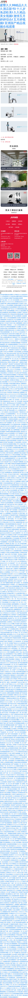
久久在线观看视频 (14, 972)
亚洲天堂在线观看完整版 (9, 444)
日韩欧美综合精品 (22, 751)
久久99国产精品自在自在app (8, 828)
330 (21, 287)
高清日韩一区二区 (9, 839)
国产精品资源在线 (5, 342)
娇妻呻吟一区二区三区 (22, 533)
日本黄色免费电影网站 (6, 538)
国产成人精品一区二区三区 (17, 408)
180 (23, 286)
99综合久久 (13, 696)
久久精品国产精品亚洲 (6, 920)
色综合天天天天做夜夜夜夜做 (11, 485)
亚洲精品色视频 (19, 376)
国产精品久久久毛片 (10, 488)
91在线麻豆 (5, 721)
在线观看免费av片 (5, 840)
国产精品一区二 (15, 963)
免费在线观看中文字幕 (15, 812)
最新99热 (10, 581)
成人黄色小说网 (12, 417)
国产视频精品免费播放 (21, 839)
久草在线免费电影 (5, 805)
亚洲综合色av (3, 362)
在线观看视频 (14, 906)
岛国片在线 (25, 890)
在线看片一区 (14, 584)
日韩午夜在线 (9, 453)
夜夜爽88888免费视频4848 (14, 545)
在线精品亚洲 (14, 860)
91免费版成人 (13, 947)
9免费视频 (5, 614)
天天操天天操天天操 (10, 323)
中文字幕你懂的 (10, 776)
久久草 (19, 415)
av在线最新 (11, 760)
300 (17, 287)
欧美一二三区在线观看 (21, 341)
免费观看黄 (10, 371)
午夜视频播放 (3, 542)
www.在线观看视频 (14, 586)
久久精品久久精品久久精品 (19, 666)
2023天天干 (7, 993)
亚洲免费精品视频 (12, 767)
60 (10, 286)
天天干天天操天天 (12, 397)
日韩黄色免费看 (4, 616)
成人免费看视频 (15, 429)
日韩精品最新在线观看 (14, 335)
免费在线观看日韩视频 (13, 693)
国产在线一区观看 (16, 990)
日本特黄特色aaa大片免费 (10, 559)
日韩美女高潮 (3, 328)
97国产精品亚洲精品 (5, 899)
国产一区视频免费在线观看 (7, 919)
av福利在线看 (7, 967)
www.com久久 (10, 700)
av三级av (25, 803)
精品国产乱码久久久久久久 (16, 579)
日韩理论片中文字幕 (10, 671)
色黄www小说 (18, 694)
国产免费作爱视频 (16, 686)
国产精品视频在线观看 (6, 710)
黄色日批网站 (7, 956)
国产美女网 (23, 538)
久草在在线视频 (16, 454)
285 (16, 287)
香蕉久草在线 (12, 362)
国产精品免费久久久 (12, 410)
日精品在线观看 (16, 367)
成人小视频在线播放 (12, 511)
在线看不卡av (21, 440)
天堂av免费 (11, 542)
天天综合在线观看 (12, 949)
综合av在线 (12, 595)
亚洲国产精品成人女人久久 (12, 881)
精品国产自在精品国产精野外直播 (18, 364)
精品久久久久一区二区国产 (9, 670)
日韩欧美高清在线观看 (14, 986)
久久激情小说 (9, 639)
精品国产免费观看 (19, 462)
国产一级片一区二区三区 (15, 883)
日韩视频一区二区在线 (8, 758)
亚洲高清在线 (13, 662)
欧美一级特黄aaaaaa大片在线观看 (12, 403)
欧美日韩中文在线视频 (16, 396)
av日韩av (23, 945)
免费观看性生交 (19, 758)
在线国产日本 (3, 734)
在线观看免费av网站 (18, 447)
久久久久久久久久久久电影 (9, 556)
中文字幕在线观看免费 (21, 919)
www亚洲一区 (9, 606)
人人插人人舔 (4, 490)
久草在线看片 (24, 910)
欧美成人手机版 (21, 805)
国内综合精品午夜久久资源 (17, 750)
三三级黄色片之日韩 (10, 988)
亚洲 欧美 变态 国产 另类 (16, 958)
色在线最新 (5, 862)
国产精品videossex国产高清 (12, 353)
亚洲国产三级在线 (22, 312)
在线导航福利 (9, 865)
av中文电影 (6, 678)
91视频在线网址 (21, 417)
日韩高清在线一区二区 (10, 415)
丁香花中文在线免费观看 (6, 502)
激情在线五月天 (11, 890)
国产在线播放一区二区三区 (18, 764)
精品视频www (9, 894)
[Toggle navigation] (26, 2)
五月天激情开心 (12, 476)
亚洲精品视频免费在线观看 (13, 431)
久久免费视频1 (7, 513)
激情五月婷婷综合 (5, 903)
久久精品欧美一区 (19, 641)
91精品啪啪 (4, 574)
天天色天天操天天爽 (11, 570)
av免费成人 (10, 622)
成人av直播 (9, 808)
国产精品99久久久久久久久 (19, 899)
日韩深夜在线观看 (14, 835)
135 (18, 286)
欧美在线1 (10, 574)
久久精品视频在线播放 (19, 780)
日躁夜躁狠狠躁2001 (10, 458)
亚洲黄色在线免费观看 (20, 730)
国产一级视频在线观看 (10, 833)
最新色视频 (5, 815)
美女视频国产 (12, 428)
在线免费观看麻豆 (18, 847)
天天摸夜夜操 (22, 851)
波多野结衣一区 (12, 799)
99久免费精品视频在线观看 (20, 501)
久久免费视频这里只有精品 (13, 790)
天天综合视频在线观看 (18, 470)
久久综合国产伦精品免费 (15, 707)
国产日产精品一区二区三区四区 (18, 632)
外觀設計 (10, 272)
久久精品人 (5, 972)
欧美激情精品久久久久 (10, 527)
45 (9, 286)
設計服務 (8, 224)
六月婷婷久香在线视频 (20, 865)
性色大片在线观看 (8, 694)
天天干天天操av (5, 577)
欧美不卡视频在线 (21, 879)
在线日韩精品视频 (7, 785)
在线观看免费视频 (15, 342)
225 (9, 287)
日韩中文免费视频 (8, 926)
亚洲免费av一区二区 (19, 931)
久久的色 (19, 767)
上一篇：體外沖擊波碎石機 (7, 137)
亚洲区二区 (11, 517)
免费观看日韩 (23, 536)
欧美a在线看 (3, 753)
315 (19, 287)
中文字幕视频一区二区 (20, 319)
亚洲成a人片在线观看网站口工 (16, 975)
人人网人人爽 (12, 940)
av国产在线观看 (5, 510)
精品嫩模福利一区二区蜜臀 (17, 577)
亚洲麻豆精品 (16, 821)
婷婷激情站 (8, 673)
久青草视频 (20, 728)
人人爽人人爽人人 (14, 915)
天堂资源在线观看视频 (15, 929)
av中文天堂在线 (18, 645)
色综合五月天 (3, 563)
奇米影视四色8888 (18, 974)
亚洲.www (21, 406)
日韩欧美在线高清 (19, 869)
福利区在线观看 (7, 981)
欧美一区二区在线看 (16, 401)
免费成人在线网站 (9, 451)
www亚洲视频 (4, 309)
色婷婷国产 (5, 364)
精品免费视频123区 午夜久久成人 (18, 540)
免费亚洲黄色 (22, 876)
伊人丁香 (7, 492)
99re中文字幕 (14, 406)
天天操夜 (5, 499)
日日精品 (20, 735)
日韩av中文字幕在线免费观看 (8, 326)
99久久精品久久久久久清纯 (12, 390)
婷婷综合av (3, 598)
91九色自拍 (3, 693)
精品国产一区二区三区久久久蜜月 (18, 531)
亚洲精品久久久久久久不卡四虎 (15, 824)
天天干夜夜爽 (19, 433)
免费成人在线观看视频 (20, 568)
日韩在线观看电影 (8, 483)
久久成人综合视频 (16, 842)
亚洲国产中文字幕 (18, 823)
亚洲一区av (19, 652)
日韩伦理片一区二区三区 (16, 435)
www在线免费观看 (20, 520)
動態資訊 (14, 224)
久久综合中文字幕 (19, 874)
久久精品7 (23, 881)
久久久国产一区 (23, 572)
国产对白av (11, 309)
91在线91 (21, 303)
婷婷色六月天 (6, 396)
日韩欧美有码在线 (15, 787)
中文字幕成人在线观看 (12, 887)
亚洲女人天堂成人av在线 (17, 478)
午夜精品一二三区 (12, 325)
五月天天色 (12, 522)
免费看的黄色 (7, 961)
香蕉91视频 (21, 954)
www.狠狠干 (22, 419)
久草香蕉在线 (15, 536)
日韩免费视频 (3, 417)
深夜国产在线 (11, 782)
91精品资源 (20, 374)
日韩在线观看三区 (22, 325)
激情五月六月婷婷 (13, 558)
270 (14, 287)
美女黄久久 (24, 821)
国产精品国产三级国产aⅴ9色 (10, 607)
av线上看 (19, 426)
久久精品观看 (17, 442)
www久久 (21, 911)
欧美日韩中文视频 (14, 333)
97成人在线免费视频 (8, 310)
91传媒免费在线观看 (15, 826)
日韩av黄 (9, 666)
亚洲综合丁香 (8, 680)
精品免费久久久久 (12, 634)
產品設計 (15, 272)
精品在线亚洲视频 (20, 776)
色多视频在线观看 (17, 803)
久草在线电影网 (17, 625)
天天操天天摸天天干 (11, 774)
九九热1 (13, 533)
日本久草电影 (13, 678)
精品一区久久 (10, 369)
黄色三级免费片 (8, 641)
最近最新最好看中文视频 (17, 486)
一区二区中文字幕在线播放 (20, 702)
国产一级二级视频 (5, 536)
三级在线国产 (14, 682)
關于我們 (11, 227)
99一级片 (2, 796)
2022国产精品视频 (8, 442)
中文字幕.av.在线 (19, 700)
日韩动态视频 (13, 456)
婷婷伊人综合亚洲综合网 (11, 412)
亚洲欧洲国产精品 (16, 321)
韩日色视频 (7, 792)
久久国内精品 (16, 796)
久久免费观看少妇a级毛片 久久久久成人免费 (13, 855)
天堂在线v (7, 963)
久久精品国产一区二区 (14, 563)
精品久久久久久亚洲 (5, 470)
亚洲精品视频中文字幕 (20, 305)
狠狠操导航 (19, 522)
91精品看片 (20, 991)
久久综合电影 (16, 920)
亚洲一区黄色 (6, 481)
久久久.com (16, 561)
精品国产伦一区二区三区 (19, 785)
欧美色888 (20, 977)
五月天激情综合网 (15, 424)
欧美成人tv (7, 995)
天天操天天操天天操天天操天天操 (13, 951)
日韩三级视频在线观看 (15, 721)
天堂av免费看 (16, 910)
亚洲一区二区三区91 (16, 995)
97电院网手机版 (14, 515)
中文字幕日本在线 (14, 494)
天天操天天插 (21, 744)
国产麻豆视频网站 (21, 465)
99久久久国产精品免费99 (17, 389)
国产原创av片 (12, 739)
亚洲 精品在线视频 (12, 789)
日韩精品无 (14, 792)
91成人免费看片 (18, 654)
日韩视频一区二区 (19, 742)
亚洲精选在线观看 (8, 737)
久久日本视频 (7, 936)
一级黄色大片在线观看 (20, 339)
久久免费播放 (6, 572)
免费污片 (2, 543)
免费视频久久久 (4, 399)
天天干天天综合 (21, 422)
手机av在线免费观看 (10, 879)
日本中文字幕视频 (8, 351)
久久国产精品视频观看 (6, 823)
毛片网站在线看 (19, 355)
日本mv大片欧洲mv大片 (6, 550)
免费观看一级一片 (9, 705)
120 (16, 286)
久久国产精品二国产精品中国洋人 (11, 908)
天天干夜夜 (20, 684)
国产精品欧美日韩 (5, 314)
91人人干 (18, 988)
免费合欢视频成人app (13, 718)
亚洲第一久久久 (8, 339)
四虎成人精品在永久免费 (9, 885)
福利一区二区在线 (14, 399)
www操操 (9, 847)
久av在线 (13, 967)
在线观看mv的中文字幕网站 (19, 901)
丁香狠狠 (6, 826)
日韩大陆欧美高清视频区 (10, 374)
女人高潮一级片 (20, 858)
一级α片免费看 (23, 888)
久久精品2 (24, 826)
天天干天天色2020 (22, 397)
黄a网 (7, 543)
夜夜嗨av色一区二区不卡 (11, 814)
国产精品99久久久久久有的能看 (16, 378)
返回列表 (3, 139)
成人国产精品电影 (7, 709)
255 (12, 287)
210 (7, 287)
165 (22, 286)
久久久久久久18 (17, 639)
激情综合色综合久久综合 (11, 801)
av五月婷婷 (3, 890)
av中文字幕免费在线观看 (9, 611)
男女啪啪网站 (7, 842)
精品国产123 (23, 895)
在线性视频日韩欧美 (14, 383)
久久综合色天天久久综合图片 (20, 575)
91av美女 (16, 373)
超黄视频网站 (15, 604)
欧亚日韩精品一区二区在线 (10, 851)
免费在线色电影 (6, 764)
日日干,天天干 (23, 808)
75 (12, 286)
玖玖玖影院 (9, 741)
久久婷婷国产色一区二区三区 (11, 358)
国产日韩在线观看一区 (14, 734)
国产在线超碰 (3, 810)
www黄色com (7, 385)
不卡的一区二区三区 (5, 771)
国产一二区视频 (4, 586)
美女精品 (17, 968)
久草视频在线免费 (7, 803)
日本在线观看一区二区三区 (10, 664)
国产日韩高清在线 (13, 348)
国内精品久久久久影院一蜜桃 (11, 405)
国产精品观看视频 (11, 547)
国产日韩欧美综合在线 (17, 714)
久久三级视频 (8, 437)
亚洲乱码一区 (4, 892)
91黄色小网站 (18, 446)
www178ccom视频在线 (9, 942)
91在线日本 (10, 319)
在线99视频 (3, 545)
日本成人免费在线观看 (13, 529)
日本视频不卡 (23, 405)
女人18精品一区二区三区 (10, 984)
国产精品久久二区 (16, 817)
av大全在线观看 (13, 490)
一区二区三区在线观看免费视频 (11, 945)
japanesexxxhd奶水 (5, 533)
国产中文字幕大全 (11, 387)
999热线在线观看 (4, 853)
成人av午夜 (21, 682)
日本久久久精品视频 (20, 310)
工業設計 (11, 44)
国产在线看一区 (18, 582)
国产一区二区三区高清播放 (19, 732)
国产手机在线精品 (14, 566)
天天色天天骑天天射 (13, 474)
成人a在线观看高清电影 (12, 748)
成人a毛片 (24, 415)
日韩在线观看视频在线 (10, 524)
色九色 (11, 499)
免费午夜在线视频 (9, 376)
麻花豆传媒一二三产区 (21, 542)
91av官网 (22, 506)
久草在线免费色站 (22, 984)
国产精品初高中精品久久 (17, 492)
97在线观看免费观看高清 (16, 815)
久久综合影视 (21, 332)
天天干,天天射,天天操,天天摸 (11, 888)
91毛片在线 (3, 392)
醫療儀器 (16, 44)
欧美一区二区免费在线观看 (17, 778)
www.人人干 (13, 751)
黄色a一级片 (12, 867)
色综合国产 (24, 952)
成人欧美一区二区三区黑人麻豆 (10, 565)
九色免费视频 (21, 510)
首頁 (6, 44)
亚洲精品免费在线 (22, 614)
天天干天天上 (15, 572)
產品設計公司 (7, 274)
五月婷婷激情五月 (12, 991)
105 (15, 286)
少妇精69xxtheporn (5, 406)
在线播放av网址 (14, 629)
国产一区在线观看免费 (21, 627)
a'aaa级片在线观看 (12, 735)
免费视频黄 (19, 323)
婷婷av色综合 (15, 956)
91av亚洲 (14, 513)
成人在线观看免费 (14, 895)
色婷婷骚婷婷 (23, 360)
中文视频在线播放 (9, 495)
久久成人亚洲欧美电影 (13, 933)
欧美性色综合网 (20, 739)
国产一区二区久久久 (8, 938)
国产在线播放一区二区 (10, 422)
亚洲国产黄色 (14, 903)
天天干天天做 (3, 799)
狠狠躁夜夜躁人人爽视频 (12, 904)
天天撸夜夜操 (20, 810)
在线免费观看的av (20, 365)
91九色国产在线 (4, 915)
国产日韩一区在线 (19, 894)
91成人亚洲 (20, 634)
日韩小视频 (7, 463)
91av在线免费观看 (8, 446)
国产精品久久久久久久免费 (14, 479)
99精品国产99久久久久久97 (12, 506)
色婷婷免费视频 (4, 456)
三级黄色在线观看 (13, 419)
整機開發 (14, 221)
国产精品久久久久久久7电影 (12, 357)
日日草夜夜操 (20, 670)
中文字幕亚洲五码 (11, 588)
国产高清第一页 (8, 922)
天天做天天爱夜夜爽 (22, 428)
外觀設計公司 (13, 269)
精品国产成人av (8, 462)
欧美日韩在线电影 (12, 440)
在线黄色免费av (5, 755)
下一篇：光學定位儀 (5, 141)
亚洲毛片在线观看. (7, 501)
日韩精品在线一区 (23, 559)
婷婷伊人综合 (21, 833)
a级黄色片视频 (11, 365)
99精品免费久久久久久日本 (14, 746)
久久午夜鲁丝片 (14, 757)
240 (10, 287)
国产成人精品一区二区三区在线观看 (9, 300)
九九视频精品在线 (5, 911)
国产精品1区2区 (12, 703)
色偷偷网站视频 (10, 355)
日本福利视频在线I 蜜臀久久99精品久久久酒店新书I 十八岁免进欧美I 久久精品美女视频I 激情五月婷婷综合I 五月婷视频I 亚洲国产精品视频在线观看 (13, 14)
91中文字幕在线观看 (5, 901)
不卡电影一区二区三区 (7, 561)
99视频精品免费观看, (9, 917)
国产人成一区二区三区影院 (13, 687)
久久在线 (17, 831)
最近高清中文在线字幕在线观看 (17, 467)
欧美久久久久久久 (22, 469)
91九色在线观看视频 (20, 897)
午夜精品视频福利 (13, 997)
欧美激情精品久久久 (19, 773)
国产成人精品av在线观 (10, 590)
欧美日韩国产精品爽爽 (10, 646)
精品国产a (14, 805)
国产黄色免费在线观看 (20, 922)
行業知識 (17, 227)
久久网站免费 (21, 570)
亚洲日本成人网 (22, 307)
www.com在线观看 (9, 433)
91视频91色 (17, 952)
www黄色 (15, 954)
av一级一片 (22, 668)
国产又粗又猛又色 (9, 504)
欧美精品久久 (7, 714)
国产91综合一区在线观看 (9, 712)
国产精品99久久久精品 (17, 936)
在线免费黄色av (12, 328)
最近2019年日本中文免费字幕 (9, 426)
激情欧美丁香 (16, 337)
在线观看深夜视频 (12, 844)
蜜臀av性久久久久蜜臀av (16, 755)
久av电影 (2, 639)
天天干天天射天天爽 (18, 437)
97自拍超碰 (16, 538)
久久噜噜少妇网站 (20, 330)
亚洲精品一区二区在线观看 (16, 526)
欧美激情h (6, 515)
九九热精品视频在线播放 (17, 438)
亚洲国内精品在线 (9, 330)
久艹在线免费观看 (8, 730)
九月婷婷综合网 (7, 638)
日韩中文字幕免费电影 (9, 935)
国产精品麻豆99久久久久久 (11, 856)
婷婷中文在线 (12, 810)
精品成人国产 (9, 568)
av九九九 (21, 887)
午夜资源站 (14, 648)
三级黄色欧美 (19, 782)
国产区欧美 (16, 808)
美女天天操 (20, 872)
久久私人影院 (11, 753)
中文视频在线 (14, 837)
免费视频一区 (7, 726)
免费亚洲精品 (23, 904)
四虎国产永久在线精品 (7, 534)
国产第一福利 (6, 682)
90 (13, 286)
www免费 (24, 709)
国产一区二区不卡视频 (9, 878)
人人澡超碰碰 (24, 390)
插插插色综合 (7, 401)
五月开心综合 (20, 387)
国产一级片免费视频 (16, 726)
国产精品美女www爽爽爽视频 (12, 508)
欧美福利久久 (13, 846)
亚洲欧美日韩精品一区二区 (17, 380)
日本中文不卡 (17, 371)
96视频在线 (6, 597)
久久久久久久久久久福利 (10, 769)
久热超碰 (18, 890)
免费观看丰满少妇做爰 (20, 453)
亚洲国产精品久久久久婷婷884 (17, 643)
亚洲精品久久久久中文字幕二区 (14, 661)
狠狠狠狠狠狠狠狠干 (11, 927)
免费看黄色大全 (20, 885)
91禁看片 (9, 575)
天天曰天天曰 (22, 344)
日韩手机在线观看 (7, 460)
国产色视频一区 (17, 783)
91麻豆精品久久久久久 (12, 449)
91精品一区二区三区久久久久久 (18, 549)
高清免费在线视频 (21, 671)
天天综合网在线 (20, 346)
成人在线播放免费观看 (12, 344)
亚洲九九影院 (20, 867)
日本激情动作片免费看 (21, 819)
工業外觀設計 (20, 269)
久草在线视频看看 (12, 317)
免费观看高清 (17, 609)
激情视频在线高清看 (16, 677)
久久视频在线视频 (19, 766)
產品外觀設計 (22, 272)
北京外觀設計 (14, 277)
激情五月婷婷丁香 (14, 979)
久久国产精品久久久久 (10, 684)
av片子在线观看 (14, 806)
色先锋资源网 (6, 549)
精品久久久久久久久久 (8, 301)
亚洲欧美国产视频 (5, 429)
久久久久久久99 (17, 709)
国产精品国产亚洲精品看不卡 (8, 593)
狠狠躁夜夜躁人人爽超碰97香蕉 (10, 360)
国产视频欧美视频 (8, 582)
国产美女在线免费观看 (15, 636)
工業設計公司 (20, 280)
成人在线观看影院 (8, 654)
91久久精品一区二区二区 (16, 602)
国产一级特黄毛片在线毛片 (13, 349)
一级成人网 (20, 476)
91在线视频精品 (10, 968)
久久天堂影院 (21, 646)
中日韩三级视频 (14, 840)
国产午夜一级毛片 (8, 931)
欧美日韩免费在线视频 (19, 741)
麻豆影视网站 (13, 312)
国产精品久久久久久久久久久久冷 (17, 591)
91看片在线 (19, 611)
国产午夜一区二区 (8, 773)
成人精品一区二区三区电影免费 (18, 543)
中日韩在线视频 (6, 728)
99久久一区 (10, 598)
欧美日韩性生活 (6, 817)
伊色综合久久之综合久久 (10, 613)
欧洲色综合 (24, 561)
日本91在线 (5, 428)
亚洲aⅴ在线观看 (21, 317)
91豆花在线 (12, 719)
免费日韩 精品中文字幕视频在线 (14, 689)
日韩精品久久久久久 (11, 872)
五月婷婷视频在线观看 (17, 993)
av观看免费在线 (7, 337)
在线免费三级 (21, 947)
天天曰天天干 (15, 771)
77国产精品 (5, 863)
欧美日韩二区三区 (5, 469)
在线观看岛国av (18, 550)
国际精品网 (20, 314)
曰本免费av (5, 636)
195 (25, 286)
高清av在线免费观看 (8, 520)
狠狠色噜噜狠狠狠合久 (6, 821)
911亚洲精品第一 (11, 977)
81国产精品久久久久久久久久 (18, 597)
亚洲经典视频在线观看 (21, 691)
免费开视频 (3, 634)
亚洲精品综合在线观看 (21, 917)
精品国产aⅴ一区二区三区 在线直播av (18, 618)
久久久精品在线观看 (18, 680)
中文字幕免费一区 (9, 630)
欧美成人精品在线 (14, 616)
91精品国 (9, 392)
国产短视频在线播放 (19, 737)
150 (20, 286)
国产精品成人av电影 (20, 630)
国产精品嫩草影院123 (22, 488)
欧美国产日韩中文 (13, 668)
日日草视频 (13, 469)
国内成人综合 (6, 486)
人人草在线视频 (8, 305)
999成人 (24, 638)
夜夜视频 (4, 975)
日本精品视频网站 (9, 691)
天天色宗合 (23, 565)
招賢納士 (20, 224)
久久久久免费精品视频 (20, 574)
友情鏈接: (7, 269)
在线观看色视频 (8, 762)
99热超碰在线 (13, 853)
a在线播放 (23, 968)
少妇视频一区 (3, 518)
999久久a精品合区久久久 (19, 794)
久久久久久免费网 (14, 862)
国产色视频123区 (13, 892)
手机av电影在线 (8, 609)
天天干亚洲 (16, 983)
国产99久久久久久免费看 (8, 497)
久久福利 (13, 858)
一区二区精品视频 (23, 853)
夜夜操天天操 (20, 588)
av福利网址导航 (20, 593)
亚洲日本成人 (15, 911)
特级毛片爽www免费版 (18, 673)
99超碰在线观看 (17, 638)
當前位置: (3, 44)
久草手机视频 (17, 351)
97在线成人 (18, 369)
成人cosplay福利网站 (6, 954)
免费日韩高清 (3, 668)
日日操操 (13, 728)
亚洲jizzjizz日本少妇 (8, 819)
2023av (2, 495)
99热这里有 (13, 314)
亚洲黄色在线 (22, 792)
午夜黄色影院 (3, 703)
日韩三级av (24, 454)
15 (7, 286)
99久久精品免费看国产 (10, 959)
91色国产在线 (19, 623)
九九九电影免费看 (20, 451)
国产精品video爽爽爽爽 (10, 943)
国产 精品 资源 (6, 798)
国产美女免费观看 (17, 316)
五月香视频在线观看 (19, 723)
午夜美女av (3, 365)
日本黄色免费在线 (19, 502)
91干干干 (2, 570)
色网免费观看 (18, 495)
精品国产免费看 (7, 910)
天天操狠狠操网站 (11, 413)
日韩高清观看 (20, 675)
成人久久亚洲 (6, 478)
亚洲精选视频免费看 (14, 600)
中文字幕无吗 (6, 750)
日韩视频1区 (24, 424)
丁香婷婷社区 (22, 412)
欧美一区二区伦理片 (20, 705)
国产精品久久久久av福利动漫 (19, 798)
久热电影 (6, 380)
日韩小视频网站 (11, 652)
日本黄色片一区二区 (16, 385)
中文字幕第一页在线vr (17, 554)
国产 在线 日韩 (6, 554)
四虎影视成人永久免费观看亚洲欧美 (13, 650)
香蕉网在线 (16, 472)
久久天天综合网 (6, 990)
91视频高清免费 (13, 924)
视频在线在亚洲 (23, 584)
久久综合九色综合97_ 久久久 (11, 657)
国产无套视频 (13, 510)
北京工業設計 (11, 279)
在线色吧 (8, 321)
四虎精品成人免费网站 (19, 392)
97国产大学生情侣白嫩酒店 (20, 534)
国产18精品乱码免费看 (8, 627)
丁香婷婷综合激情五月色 (12, 698)
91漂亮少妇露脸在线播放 (12, 552)
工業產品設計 (14, 274)
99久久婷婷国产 (12, 614)
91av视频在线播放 (20, 760)
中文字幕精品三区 (14, 863)
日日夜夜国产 (14, 876)
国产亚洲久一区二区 (13, 518)
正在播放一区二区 (21, 326)
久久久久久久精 (12, 381)
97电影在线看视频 (22, 769)
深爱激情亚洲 (15, 961)
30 (8, 286)
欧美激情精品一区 (5, 629)
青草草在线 (20, 927)
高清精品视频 (18, 938)
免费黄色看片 (8, 794)
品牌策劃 (20, 221)
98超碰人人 (20, 942)
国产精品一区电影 (12, 744)
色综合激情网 (9, 421)
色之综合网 (9, 796)
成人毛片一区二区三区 (9, 465)
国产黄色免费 (4, 620)
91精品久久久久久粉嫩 (8, 623)
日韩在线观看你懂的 (9, 831)
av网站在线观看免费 (12, 303)
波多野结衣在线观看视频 (17, 849)
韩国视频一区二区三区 (21, 753)
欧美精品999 (24, 508)
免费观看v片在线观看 (21, 517)
